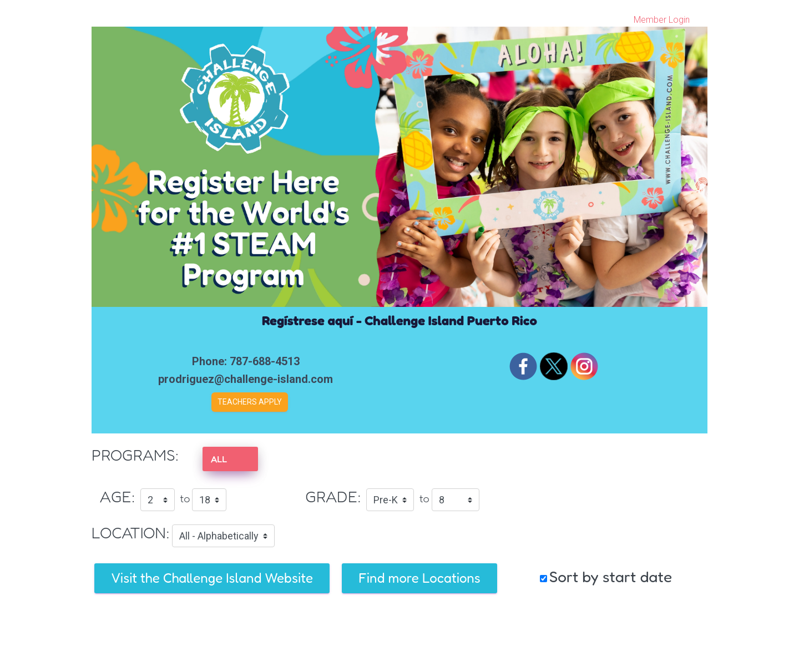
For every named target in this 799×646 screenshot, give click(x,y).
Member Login (662, 19)
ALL (219, 459)
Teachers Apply (250, 401)
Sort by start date (610, 576)
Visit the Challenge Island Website (212, 578)
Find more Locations (419, 578)
